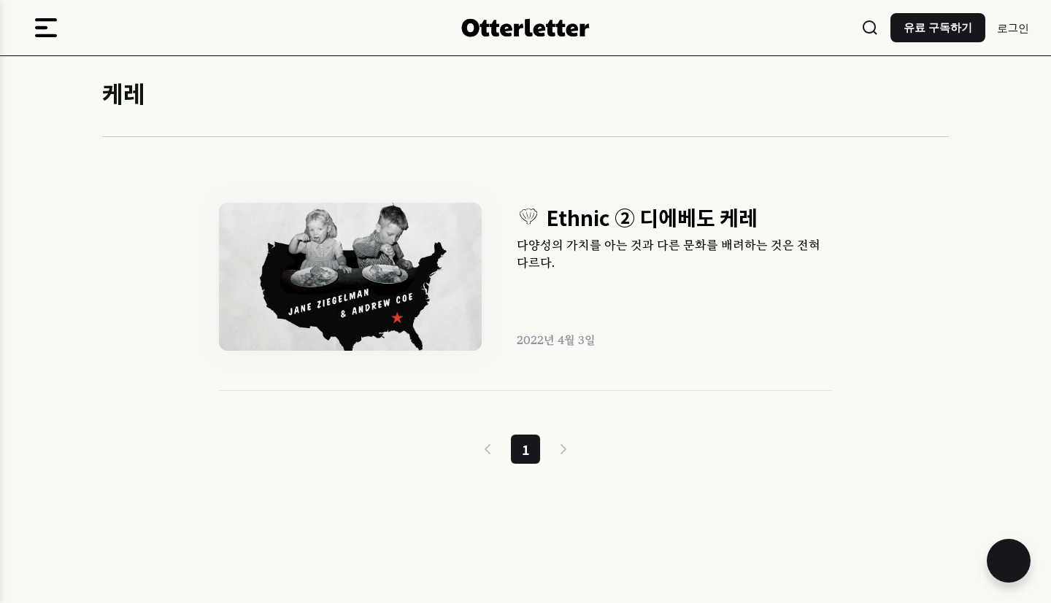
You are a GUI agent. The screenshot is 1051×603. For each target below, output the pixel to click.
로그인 (1013, 27)
